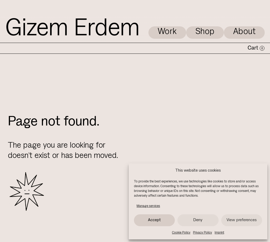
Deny (197, 220)
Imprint (219, 232)
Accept (154, 220)
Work (167, 32)
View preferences (241, 220)
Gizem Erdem (72, 29)
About (244, 32)
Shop (205, 32)
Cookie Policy (181, 232)
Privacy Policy (202, 232)
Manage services (148, 206)
